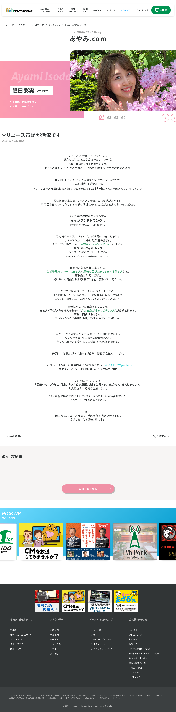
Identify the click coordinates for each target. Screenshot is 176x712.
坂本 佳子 (54, 653)
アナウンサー (126, 10)
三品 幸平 (54, 648)
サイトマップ (134, 677)
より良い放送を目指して (139, 648)
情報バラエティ (73, 10)
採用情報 (133, 639)
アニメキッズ (60, 10)
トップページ (8, 25)
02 (109, 117)
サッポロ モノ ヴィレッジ (100, 639)
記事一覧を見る (88, 489)
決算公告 (133, 644)
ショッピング (142, 10)
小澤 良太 (54, 634)
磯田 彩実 (39, 25)
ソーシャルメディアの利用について (144, 653)
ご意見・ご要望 (135, 667)
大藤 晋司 (54, 630)
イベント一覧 (95, 630)
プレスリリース (135, 634)
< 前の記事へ (15, 436)
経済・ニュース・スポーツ (21, 634)
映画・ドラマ (15, 648)
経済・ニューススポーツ (46, 10)
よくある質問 (134, 672)
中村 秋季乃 (55, 644)
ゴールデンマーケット (99, 644)
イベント (97, 10)
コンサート (110, 10)
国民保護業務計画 (137, 663)
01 (101, 117)
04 (123, 117)
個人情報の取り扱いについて (142, 658)
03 (116, 117)
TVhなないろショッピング (101, 648)
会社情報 (133, 630)
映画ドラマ (85, 10)
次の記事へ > (161, 436)
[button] (165, 118)
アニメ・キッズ (16, 639)
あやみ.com (54, 25)
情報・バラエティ (17, 644)
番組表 (13, 630)
